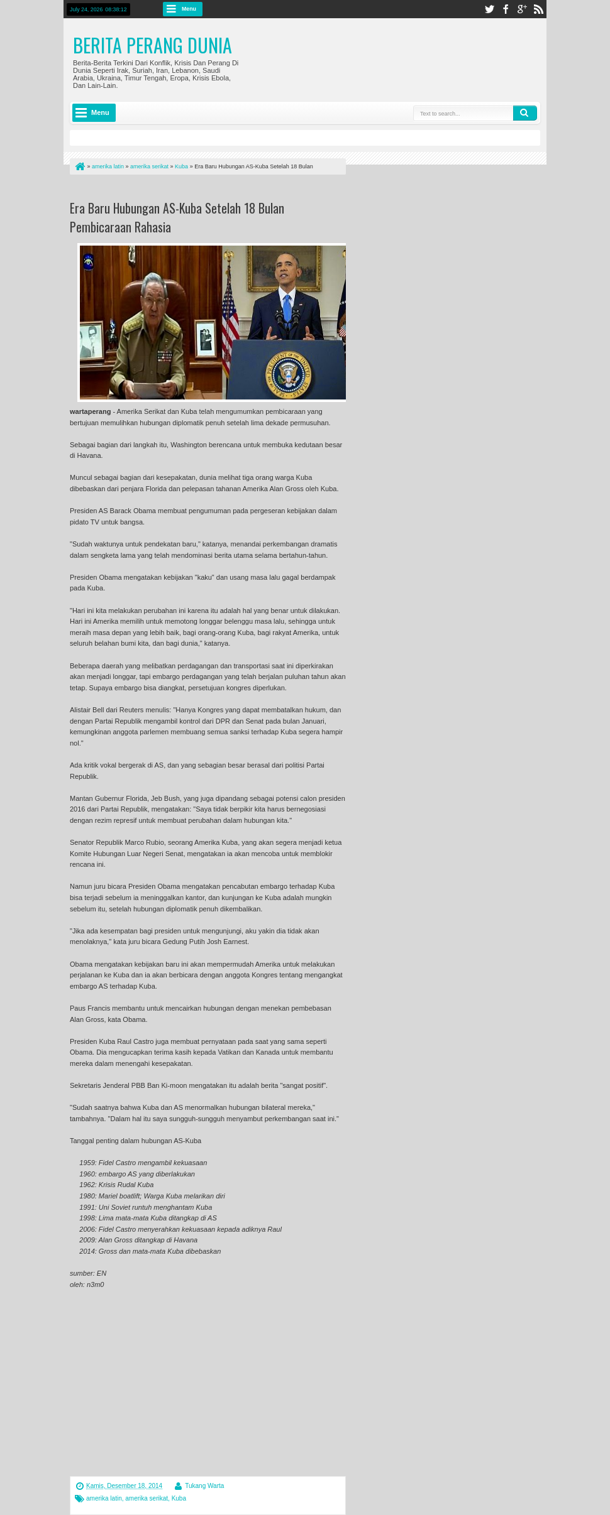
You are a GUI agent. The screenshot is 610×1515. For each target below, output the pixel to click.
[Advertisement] (217, 190)
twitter (489, 9)
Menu (189, 9)
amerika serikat (146, 1498)
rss (538, 9)
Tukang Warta (204, 1485)
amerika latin (104, 1498)
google (522, 9)
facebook (505, 9)
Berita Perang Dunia (152, 45)
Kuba (179, 1498)
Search (525, 113)
